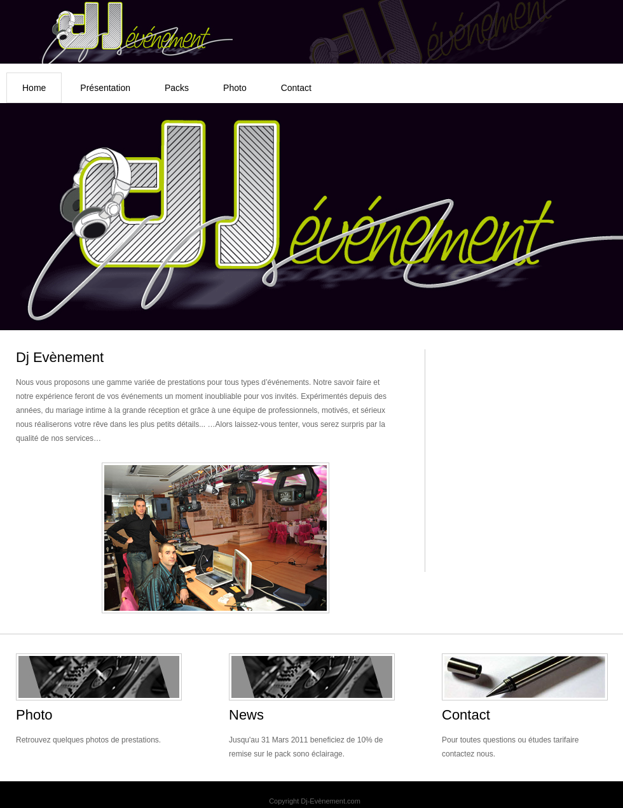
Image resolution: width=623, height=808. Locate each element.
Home (34, 88)
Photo (235, 88)
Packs (177, 88)
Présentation (105, 88)
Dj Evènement (60, 357)
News (246, 715)
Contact (296, 88)
